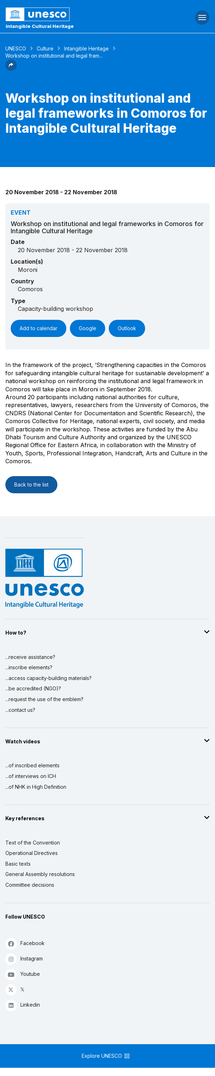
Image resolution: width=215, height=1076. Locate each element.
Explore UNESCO (106, 1056)
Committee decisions (29, 885)
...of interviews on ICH (30, 776)
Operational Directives (31, 853)
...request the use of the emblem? (44, 699)
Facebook (25, 943)
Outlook (127, 328)
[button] (11, 68)
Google (87, 328)
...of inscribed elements (32, 765)
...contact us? (20, 710)
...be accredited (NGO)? (33, 688)
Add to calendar (38, 328)
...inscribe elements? (28, 667)
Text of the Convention (32, 843)
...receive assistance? (30, 657)
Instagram (24, 958)
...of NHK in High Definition (35, 787)
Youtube (22, 974)
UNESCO (15, 48)
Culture (45, 48)
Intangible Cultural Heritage (40, 26)
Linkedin (22, 1005)
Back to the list (31, 484)
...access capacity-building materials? (48, 678)
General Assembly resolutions (40, 874)
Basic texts (18, 864)
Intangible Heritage (86, 48)
